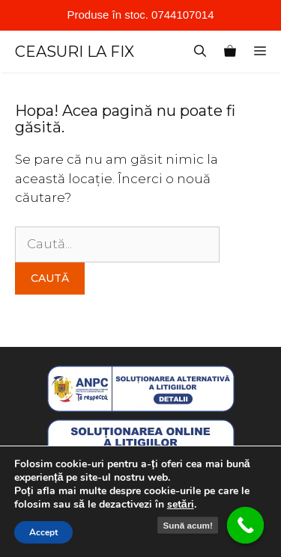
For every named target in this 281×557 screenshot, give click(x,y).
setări (180, 504)
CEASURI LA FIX (74, 52)
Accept (43, 532)
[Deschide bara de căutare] (200, 52)
